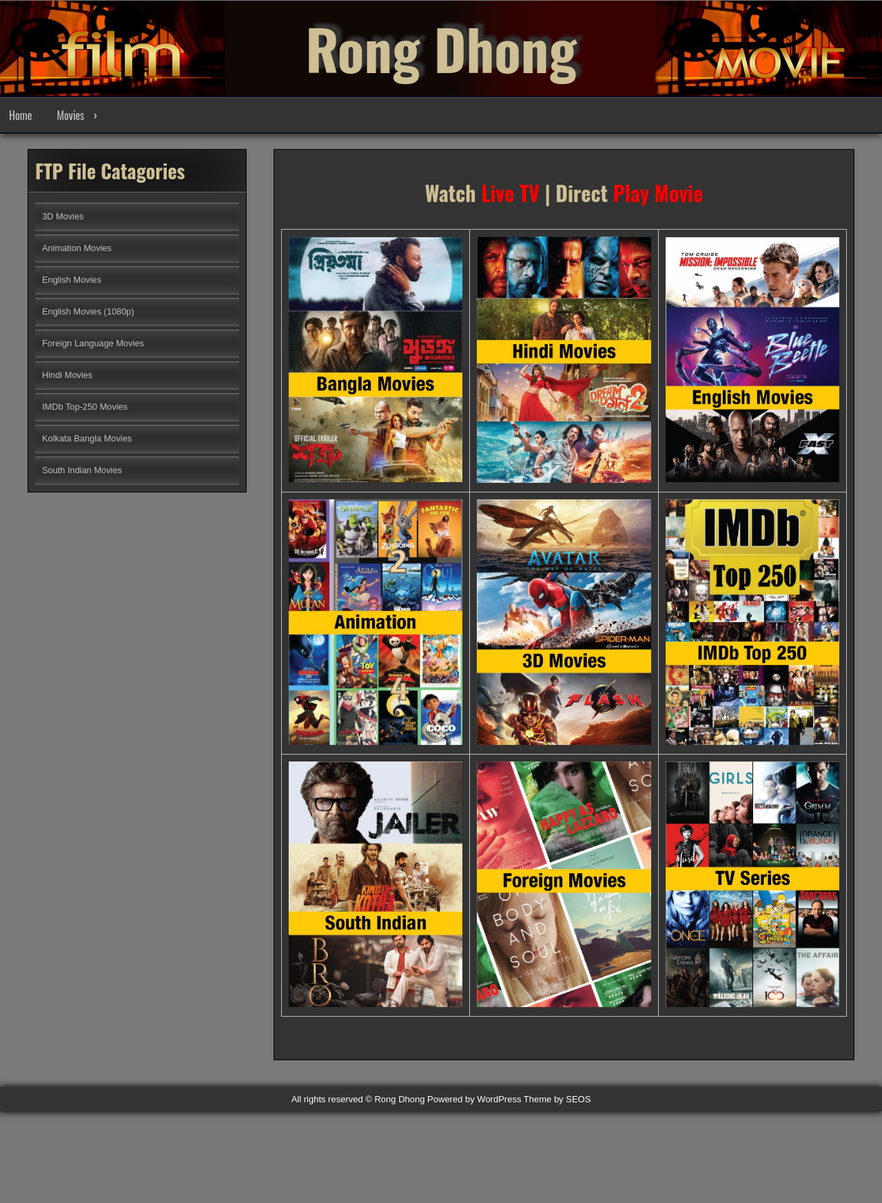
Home (20, 115)
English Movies (71, 280)
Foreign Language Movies (93, 343)
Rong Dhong (440, 48)
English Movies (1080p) (88, 311)
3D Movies (62, 216)
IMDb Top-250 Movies (84, 406)
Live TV (510, 199)
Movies (70, 115)
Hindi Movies (67, 375)
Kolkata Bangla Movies (87, 438)
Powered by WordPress (474, 1099)
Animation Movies (77, 248)
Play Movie (658, 199)
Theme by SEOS (557, 1099)
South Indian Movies (82, 470)
